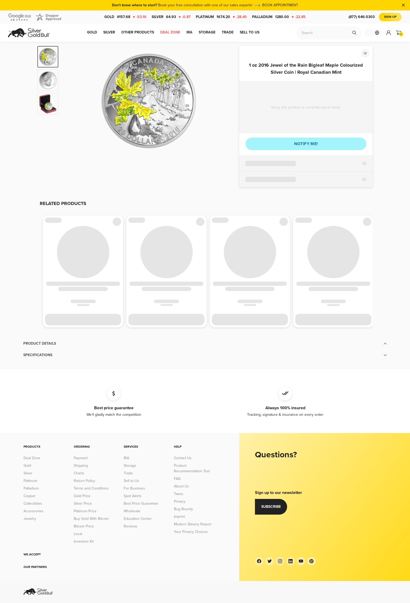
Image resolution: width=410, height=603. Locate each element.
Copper (30, 496)
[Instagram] (280, 561)
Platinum (221, 17)
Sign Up (390, 17)
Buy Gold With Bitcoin (91, 518)
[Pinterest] (311, 561)
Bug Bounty (183, 509)
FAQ (177, 478)
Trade (128, 473)
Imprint (179, 516)
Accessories (33, 511)
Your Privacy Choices (191, 532)
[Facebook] (259, 561)
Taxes (178, 494)
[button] (205, 343)
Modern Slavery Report (192, 524)
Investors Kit (84, 541)
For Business (134, 488)
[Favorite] (365, 53)
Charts (79, 473)
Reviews (130, 526)
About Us (181, 486)
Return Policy (84, 481)
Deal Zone (32, 458)
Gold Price (82, 496)
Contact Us (183, 458)
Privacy (179, 501)
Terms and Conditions (91, 488)
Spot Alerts (132, 496)
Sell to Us (131, 481)
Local (78, 534)
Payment (81, 458)
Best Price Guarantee (141, 503)
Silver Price (83, 503)
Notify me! (306, 143)
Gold (125, 17)
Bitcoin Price (84, 526)
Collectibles (33, 503)
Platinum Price (85, 511)
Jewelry (30, 518)
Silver (171, 17)
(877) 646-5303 (362, 17)
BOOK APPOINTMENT (280, 5)
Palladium (279, 17)
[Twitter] (269, 561)
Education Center (138, 518)
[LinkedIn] (290, 561)
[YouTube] (301, 561)
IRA (126, 458)
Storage (130, 465)
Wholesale (132, 511)
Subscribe (271, 506)
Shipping (81, 465)
